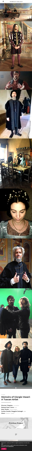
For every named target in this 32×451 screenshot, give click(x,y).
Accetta (4, 448)
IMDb (25, 411)
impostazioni (11, 446)
